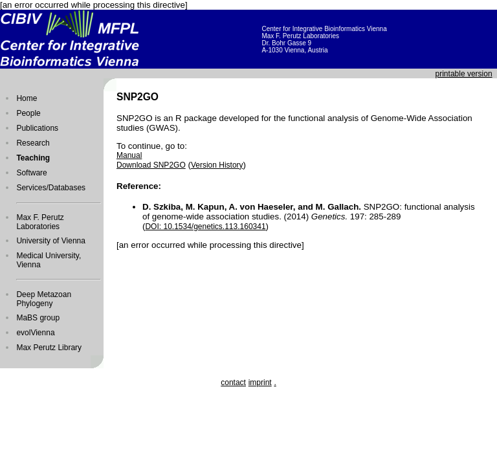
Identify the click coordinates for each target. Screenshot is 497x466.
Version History (217, 165)
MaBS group (38, 317)
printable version (464, 73)
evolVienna (35, 332)
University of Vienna (50, 240)
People (28, 113)
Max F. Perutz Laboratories (39, 222)
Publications (37, 128)
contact (233, 382)
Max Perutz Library (49, 347)
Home (26, 98)
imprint (260, 382)
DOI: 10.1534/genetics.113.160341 (205, 226)
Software (31, 172)
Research (32, 143)
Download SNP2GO (151, 165)
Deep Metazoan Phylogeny (43, 299)
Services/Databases (50, 187)
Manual (129, 155)
